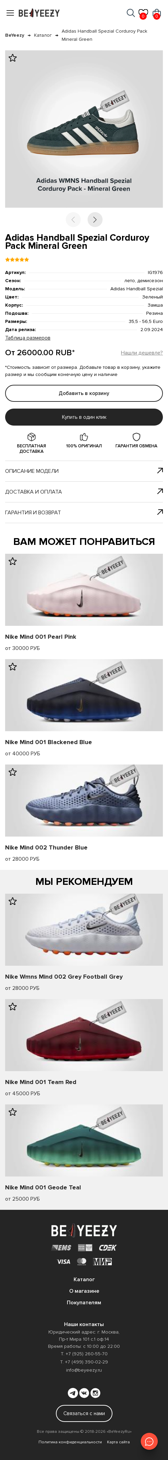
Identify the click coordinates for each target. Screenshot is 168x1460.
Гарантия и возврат (84, 512)
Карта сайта (118, 1442)
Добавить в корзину (84, 393)
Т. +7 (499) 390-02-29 (84, 1362)
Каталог (43, 35)
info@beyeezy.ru (84, 1370)
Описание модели (84, 471)
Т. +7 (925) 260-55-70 (84, 1354)
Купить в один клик (84, 417)
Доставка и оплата (84, 491)
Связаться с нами (84, 1413)
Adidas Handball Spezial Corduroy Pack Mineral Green (104, 35)
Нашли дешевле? (142, 352)
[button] (95, 219)
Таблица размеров (27, 337)
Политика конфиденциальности (70, 1442)
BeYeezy (14, 35)
